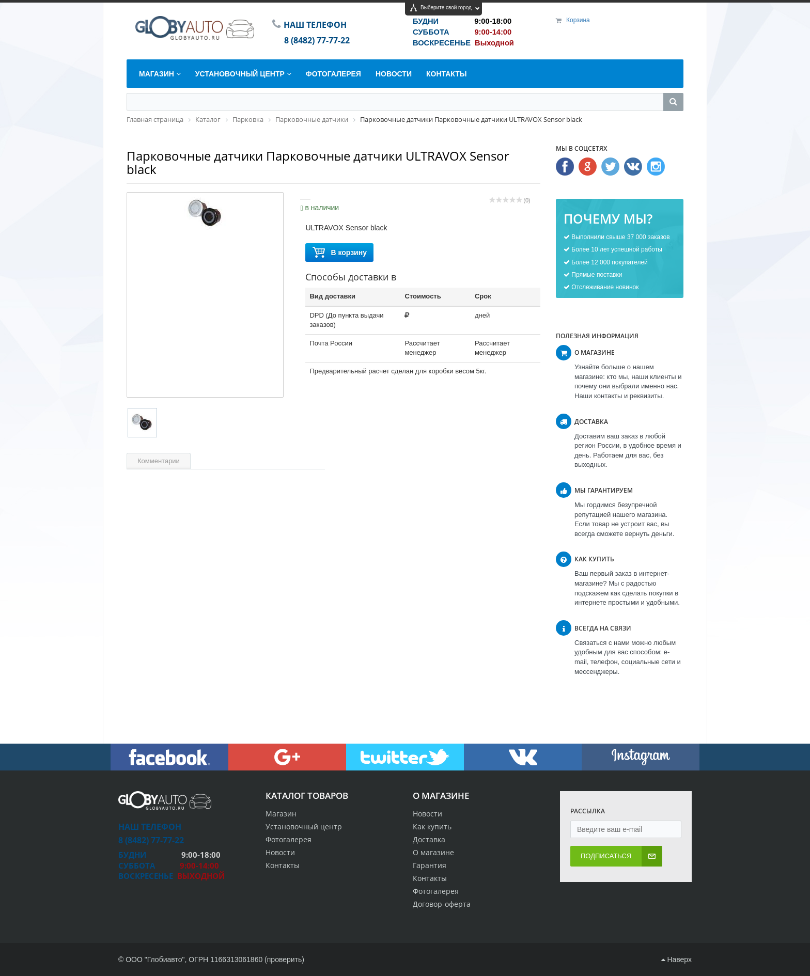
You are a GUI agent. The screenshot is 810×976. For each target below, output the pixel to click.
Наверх (676, 959)
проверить (284, 959)
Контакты (430, 878)
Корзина (578, 20)
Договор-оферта (442, 904)
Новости (427, 813)
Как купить (432, 826)
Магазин (281, 813)
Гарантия (429, 865)
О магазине (433, 852)
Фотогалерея (436, 891)
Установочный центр (304, 826)
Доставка (429, 839)
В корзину (339, 253)
